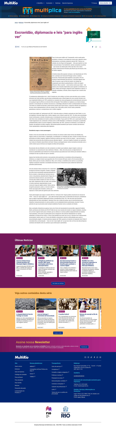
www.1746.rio (81, 395)
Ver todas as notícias (58, 283)
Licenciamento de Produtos (19, 390)
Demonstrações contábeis (59, 379)
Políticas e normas (57, 374)
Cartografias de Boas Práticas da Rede (38, 368)
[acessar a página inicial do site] (11, 3)
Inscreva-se (84, 345)
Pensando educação (20, 387)
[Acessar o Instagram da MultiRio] (88, 356)
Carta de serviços (57, 365)
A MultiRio (40, 3)
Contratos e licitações (58, 382)
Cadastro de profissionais (59, 385)
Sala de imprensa (19, 370)
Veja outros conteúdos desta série (33, 293)
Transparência (56, 362)
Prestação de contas (58, 376)
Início (16, 22)
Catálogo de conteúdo (21, 373)
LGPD (54, 388)
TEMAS (32, 375)
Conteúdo (50, 3)
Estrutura (17, 367)
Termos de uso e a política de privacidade (59, 391)
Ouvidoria (77, 371)
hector (32, 372)
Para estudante (19, 378)
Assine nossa (33, 341)
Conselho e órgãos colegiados (60, 371)
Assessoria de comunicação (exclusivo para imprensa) (87, 379)
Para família (18, 381)
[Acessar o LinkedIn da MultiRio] (100, 356)
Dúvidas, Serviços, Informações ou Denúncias (84, 389)
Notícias (57, 3)
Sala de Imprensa (67, 3)
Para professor (19, 376)
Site (16, 362)
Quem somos (18, 365)
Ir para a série (58, 331)
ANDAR (32, 365)
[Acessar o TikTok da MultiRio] (91, 356)
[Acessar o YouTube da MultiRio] (85, 356)
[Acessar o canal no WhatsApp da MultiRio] (97, 356)
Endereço (77, 362)
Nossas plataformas (36, 362)
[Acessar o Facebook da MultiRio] (94, 356)
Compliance (56, 368)
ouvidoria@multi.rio (79, 374)
